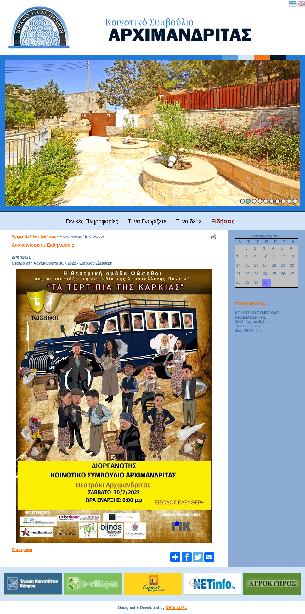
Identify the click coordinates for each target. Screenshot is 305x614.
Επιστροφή (22, 550)
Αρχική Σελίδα (24, 236)
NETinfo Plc (176, 608)
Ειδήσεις (48, 236)
